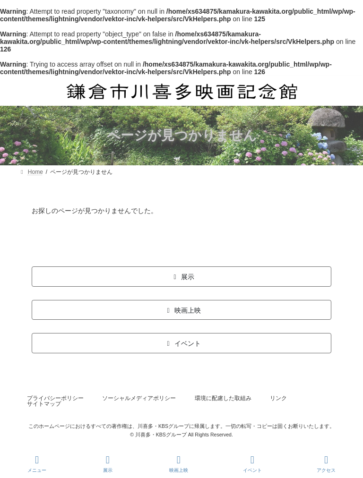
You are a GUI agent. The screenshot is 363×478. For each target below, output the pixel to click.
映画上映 (178, 464)
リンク (278, 398)
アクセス (326, 464)
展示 (107, 464)
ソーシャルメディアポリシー (139, 398)
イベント (252, 464)
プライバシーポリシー (55, 398)
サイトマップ (44, 404)
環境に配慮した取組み (223, 398)
